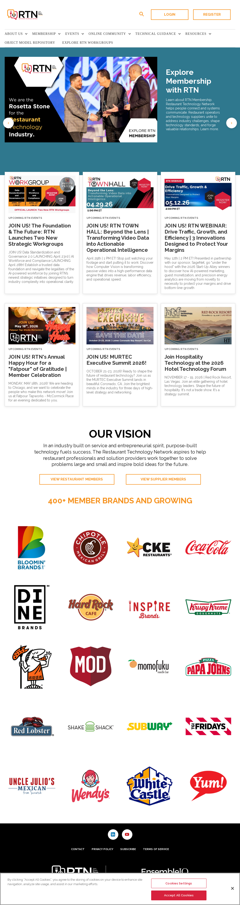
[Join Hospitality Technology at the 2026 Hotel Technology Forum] (198, 326)
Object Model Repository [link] (30, 42)
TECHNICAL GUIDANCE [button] (155, 34)
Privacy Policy (102, 849)
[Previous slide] (8, 123)
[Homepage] (25, 15)
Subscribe (128, 849)
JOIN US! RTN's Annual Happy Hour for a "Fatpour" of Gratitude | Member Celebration (37, 366)
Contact (78, 849)
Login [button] (169, 14)
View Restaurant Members (77, 479)
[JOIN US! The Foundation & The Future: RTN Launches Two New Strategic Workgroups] (41, 194)
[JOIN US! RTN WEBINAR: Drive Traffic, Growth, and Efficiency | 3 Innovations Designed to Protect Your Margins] (198, 194)
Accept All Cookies (179, 895)
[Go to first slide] (231, 123)
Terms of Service (156, 849)
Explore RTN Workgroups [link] (87, 42)
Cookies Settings (178, 883)
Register (212, 14)
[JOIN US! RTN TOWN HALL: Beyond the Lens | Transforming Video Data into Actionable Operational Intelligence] (120, 194)
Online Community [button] (107, 34)
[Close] (232, 888)
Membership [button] (44, 34)
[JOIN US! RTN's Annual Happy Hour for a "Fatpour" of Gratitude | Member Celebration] (41, 326)
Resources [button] (195, 34)
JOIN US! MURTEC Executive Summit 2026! (116, 360)
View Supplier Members (163, 479)
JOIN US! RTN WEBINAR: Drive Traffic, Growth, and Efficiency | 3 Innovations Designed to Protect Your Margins (196, 238)
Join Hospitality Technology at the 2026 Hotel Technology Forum (195, 363)
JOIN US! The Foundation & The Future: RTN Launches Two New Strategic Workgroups (39, 235)
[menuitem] (18, 33)
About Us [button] (14, 34)
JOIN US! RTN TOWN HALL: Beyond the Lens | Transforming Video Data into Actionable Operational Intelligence (117, 238)
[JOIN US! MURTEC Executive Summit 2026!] (120, 326)
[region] (120, 889)
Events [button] (72, 34)
